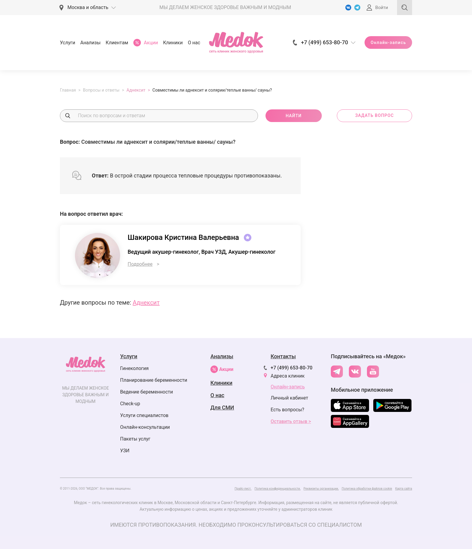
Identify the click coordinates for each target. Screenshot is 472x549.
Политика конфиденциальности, (277, 488)
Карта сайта (403, 488)
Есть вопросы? (287, 410)
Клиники (173, 42)
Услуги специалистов (144, 415)
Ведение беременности (146, 392)
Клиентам (117, 42)
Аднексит (146, 302)
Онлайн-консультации (145, 427)
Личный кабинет (289, 398)
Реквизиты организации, (321, 488)
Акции (221, 369)
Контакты (283, 356)
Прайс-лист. (242, 488)
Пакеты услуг (135, 439)
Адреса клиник (288, 376)
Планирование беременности (153, 380)
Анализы (90, 42)
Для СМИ (222, 407)
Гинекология (134, 368)
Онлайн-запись (388, 42)
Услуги (67, 42)
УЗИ (124, 450)
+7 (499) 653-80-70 (291, 368)
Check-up (130, 403)
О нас (194, 42)
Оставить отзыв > (291, 421)
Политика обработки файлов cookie (367, 488)
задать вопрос (374, 115)
